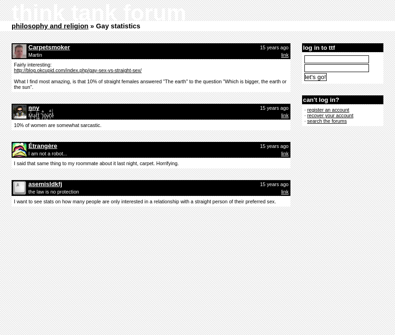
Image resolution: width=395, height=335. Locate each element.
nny (34, 107)
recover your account (330, 115)
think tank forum (99, 12)
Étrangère (42, 145)
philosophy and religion (50, 26)
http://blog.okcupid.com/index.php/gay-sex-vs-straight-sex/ (78, 70)
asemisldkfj (45, 184)
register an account (328, 110)
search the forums (327, 121)
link (285, 55)
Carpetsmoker (49, 47)
